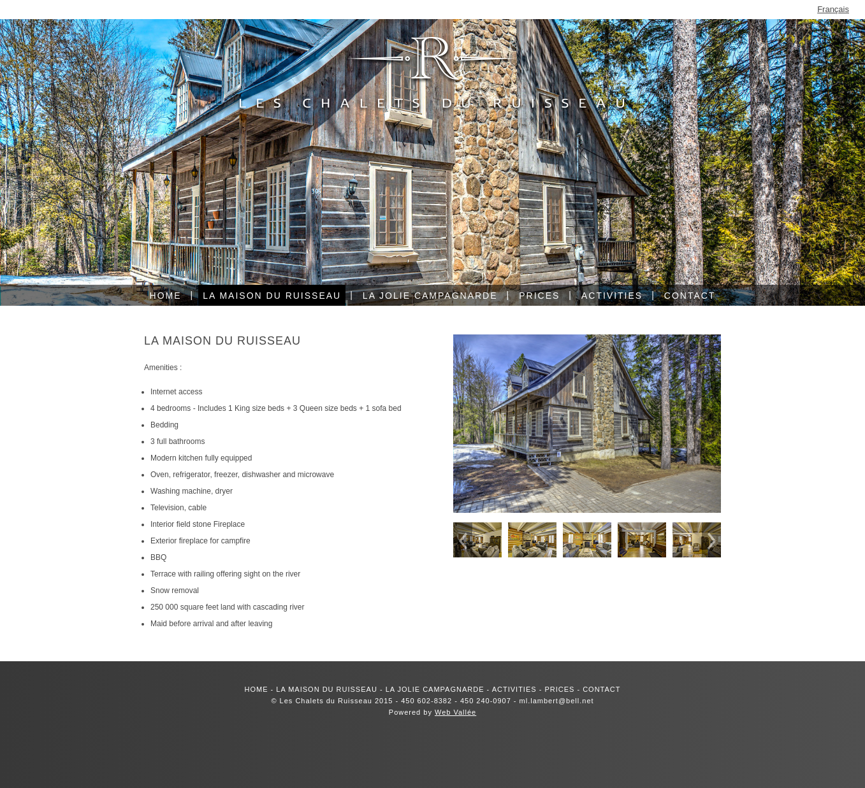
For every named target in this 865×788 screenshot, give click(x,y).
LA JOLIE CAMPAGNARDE (435, 689)
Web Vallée (455, 712)
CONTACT (601, 689)
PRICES (559, 689)
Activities (612, 295)
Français (833, 9)
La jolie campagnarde (430, 295)
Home (166, 295)
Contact (690, 295)
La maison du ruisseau (272, 295)
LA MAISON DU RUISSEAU (326, 689)
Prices (539, 295)
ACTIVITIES (514, 689)
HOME (256, 689)
